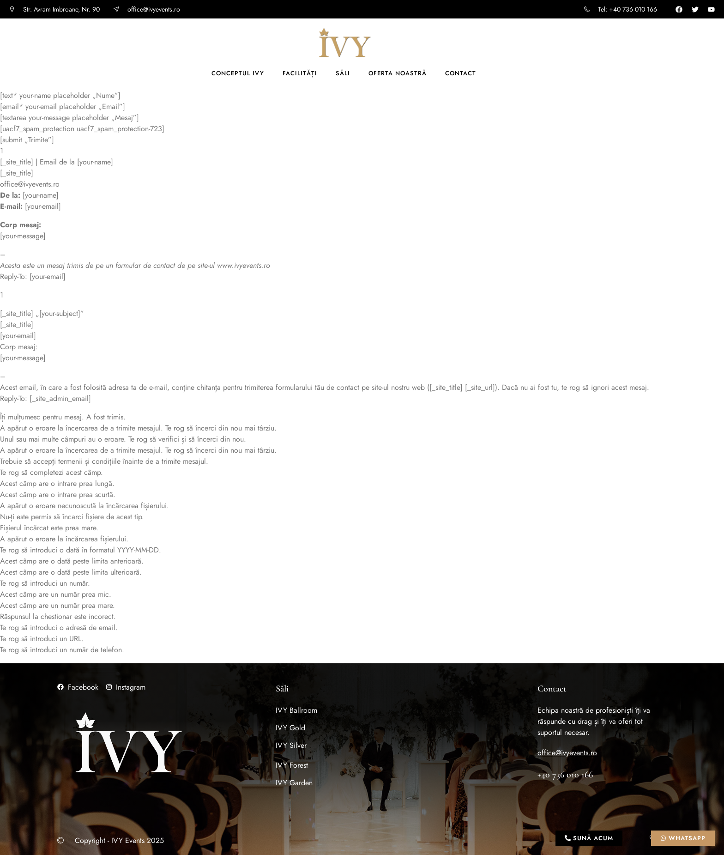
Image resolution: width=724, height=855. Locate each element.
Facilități (300, 73)
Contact (460, 73)
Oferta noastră (397, 73)
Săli (343, 73)
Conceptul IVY (237, 73)
